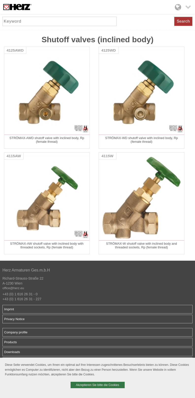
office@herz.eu (13, 288)
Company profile (16, 332)
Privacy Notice (14, 319)
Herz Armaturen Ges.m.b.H (26, 270)
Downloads (12, 352)
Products (10, 342)
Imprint (9, 309)
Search (183, 21)
